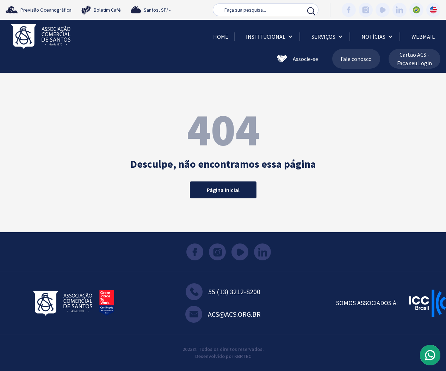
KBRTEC (242, 356)
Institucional (270, 36)
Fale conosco (356, 58)
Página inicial (223, 189)
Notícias (377, 36)
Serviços (327, 36)
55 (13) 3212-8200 (223, 291)
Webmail (423, 36)
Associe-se (297, 59)
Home (220, 36)
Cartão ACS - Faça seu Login (414, 59)
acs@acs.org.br (223, 314)
